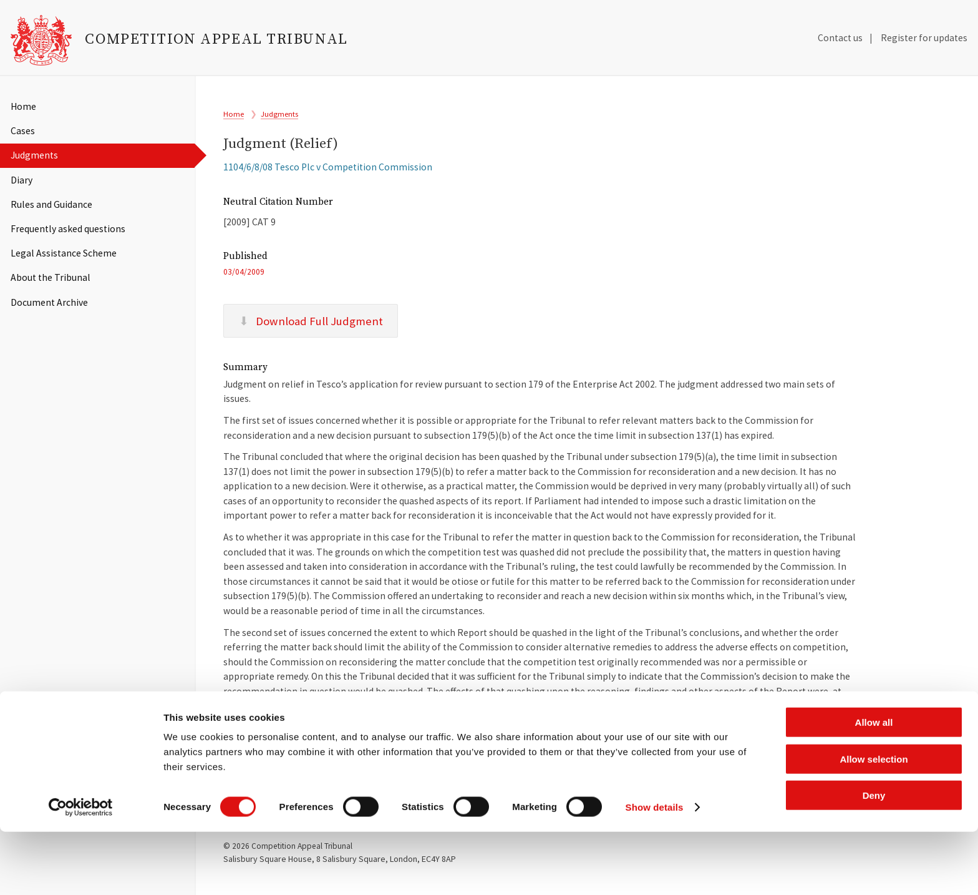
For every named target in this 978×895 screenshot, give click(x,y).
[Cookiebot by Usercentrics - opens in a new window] (80, 870)
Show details (655, 870)
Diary (21, 180)
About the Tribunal (50, 277)
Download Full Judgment (310, 333)
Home (23, 106)
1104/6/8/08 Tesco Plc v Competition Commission (327, 174)
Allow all (874, 785)
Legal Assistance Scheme (64, 253)
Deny (874, 858)
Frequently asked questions (68, 229)
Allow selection (874, 822)
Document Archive (49, 302)
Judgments (34, 155)
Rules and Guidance (51, 204)
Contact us (840, 38)
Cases (23, 131)
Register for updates (924, 38)
